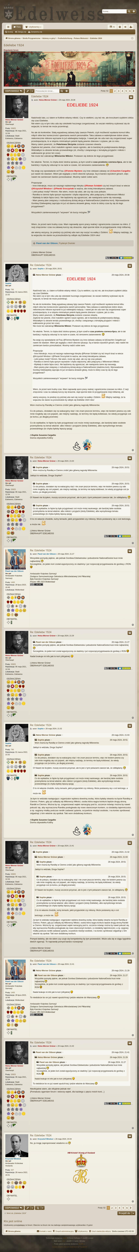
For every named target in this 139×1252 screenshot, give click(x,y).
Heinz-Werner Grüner (14, 120)
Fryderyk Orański (67, 243)
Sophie (8, 283)
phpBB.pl (81, 1244)
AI (112, 27)
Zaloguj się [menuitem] (126, 27)
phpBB (65, 1238)
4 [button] (122, 90)
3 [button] (118, 90)
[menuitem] (119, 26)
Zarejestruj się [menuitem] (131, 27)
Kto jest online (13, 1221)
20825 (13, 128)
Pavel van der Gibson (47, 243)
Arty (64, 1241)
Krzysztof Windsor (13, 1159)
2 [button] (115, 90)
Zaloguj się (22, 32)
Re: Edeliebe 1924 (40, 265)
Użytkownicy (34, 27)
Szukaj (10, 32)
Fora (19, 27)
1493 (13, 582)
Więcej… (9, 27)
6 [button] (130, 90)
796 (12, 289)
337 (12, 1170)
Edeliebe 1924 (14, 45)
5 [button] (126, 90)
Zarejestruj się (36, 32)
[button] (133, 91)
